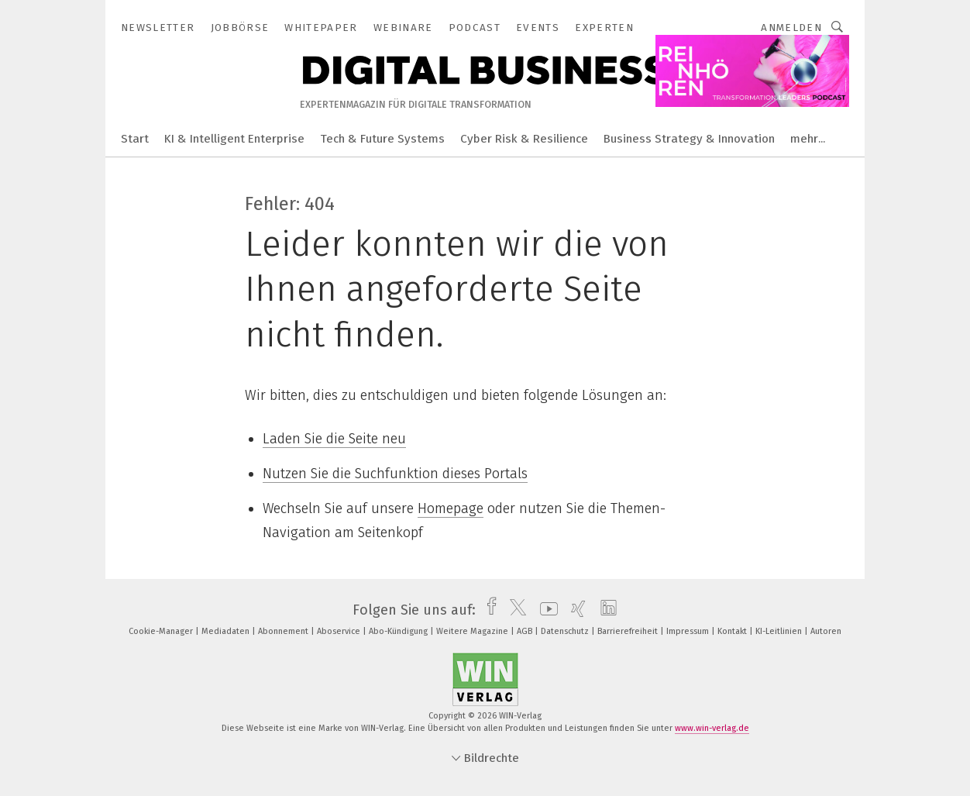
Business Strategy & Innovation (689, 139)
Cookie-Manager (162, 631)
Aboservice (340, 631)
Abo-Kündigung (399, 631)
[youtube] (545, 610)
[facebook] (488, 610)
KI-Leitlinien (779, 631)
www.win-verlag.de (712, 728)
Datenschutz (566, 631)
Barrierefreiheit (628, 631)
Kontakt (733, 631)
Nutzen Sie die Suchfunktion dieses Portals (395, 473)
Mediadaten (226, 631)
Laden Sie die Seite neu (334, 438)
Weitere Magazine (473, 631)
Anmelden (791, 27)
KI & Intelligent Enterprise (234, 139)
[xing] (574, 610)
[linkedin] (604, 610)
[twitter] (514, 610)
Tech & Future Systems (382, 139)
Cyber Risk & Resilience (524, 139)
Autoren (825, 631)
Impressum (688, 631)
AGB (526, 631)
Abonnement (284, 631)
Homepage (450, 508)
